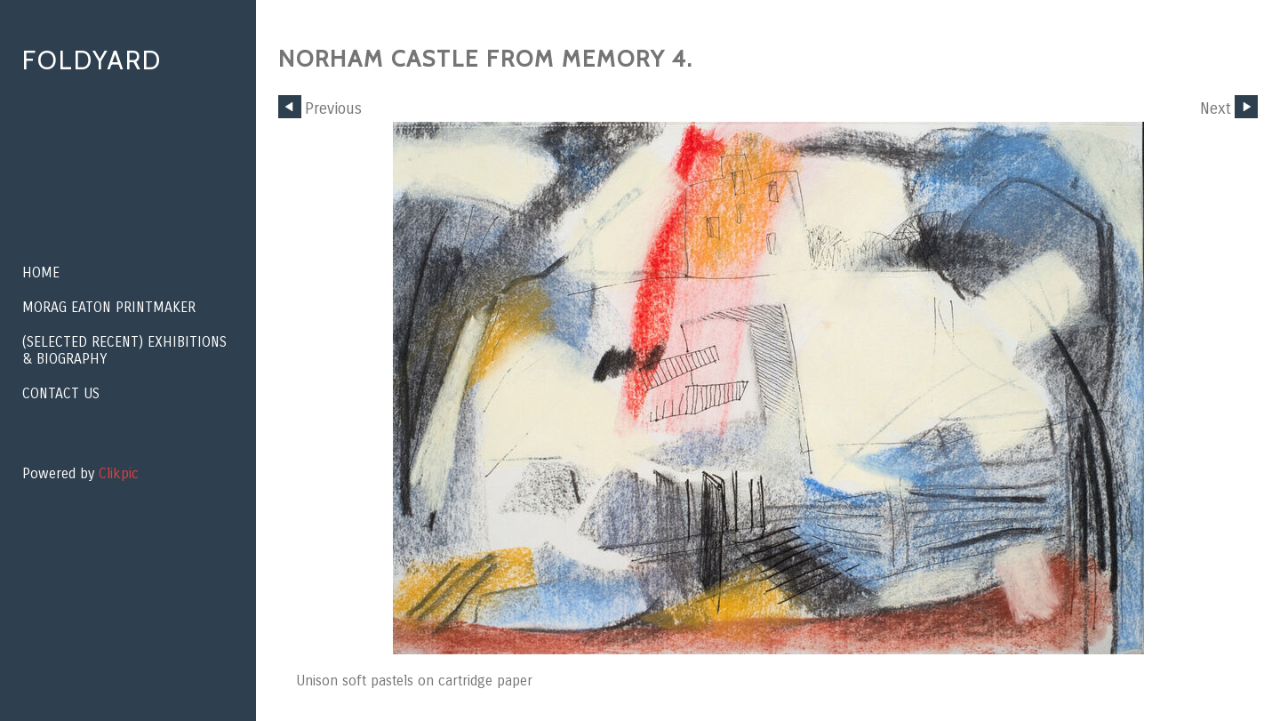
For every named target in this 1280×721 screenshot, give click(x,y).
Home (41, 272)
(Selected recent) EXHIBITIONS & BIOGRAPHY (124, 350)
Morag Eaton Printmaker (109, 307)
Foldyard (92, 60)
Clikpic (119, 473)
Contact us (61, 393)
